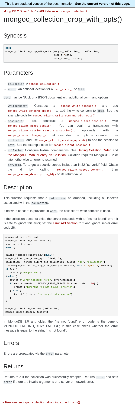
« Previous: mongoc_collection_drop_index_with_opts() (41, 394)
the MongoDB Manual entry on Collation (37, 150)
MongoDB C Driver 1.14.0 (20, 11)
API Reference (48, 11)
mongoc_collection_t (74, 11)
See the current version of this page (102, 3)
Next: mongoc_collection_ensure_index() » (89, 401)
